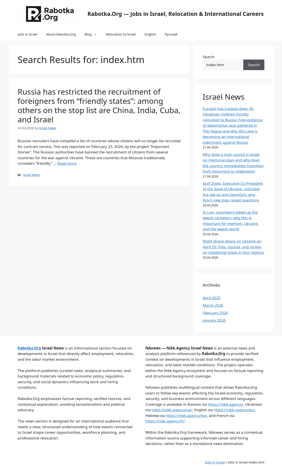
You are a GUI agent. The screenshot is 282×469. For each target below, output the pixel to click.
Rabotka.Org (29, 348)
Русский (171, 34)
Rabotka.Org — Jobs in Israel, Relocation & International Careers (175, 13)
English (150, 34)
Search (209, 56)
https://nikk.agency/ (225, 404)
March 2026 (213, 305)
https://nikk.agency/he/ (186, 415)
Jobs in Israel (27, 34)
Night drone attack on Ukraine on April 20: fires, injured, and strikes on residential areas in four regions (233, 247)
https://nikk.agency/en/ (234, 409)
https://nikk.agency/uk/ (171, 409)
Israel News (31, 175)
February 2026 (215, 312)
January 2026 (214, 320)
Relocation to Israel (121, 34)
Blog (93, 34)
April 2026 (211, 297)
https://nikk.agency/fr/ (165, 421)
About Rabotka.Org (61, 34)
